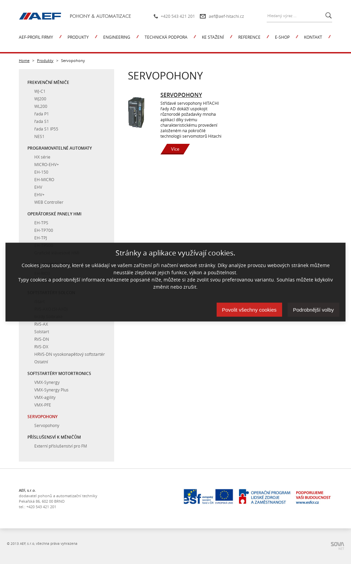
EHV (38, 187)
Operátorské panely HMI (54, 214)
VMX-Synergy (47, 382)
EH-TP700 (43, 230)
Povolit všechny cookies (249, 310)
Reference (249, 37)
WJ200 (40, 98)
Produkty (78, 37)
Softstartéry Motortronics (59, 373)
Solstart (41, 331)
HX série (42, 157)
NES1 (39, 136)
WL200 (40, 106)
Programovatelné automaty (59, 148)
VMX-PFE (42, 405)
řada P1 (41, 113)
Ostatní (41, 361)
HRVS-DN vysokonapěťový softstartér (69, 354)
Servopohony (42, 416)
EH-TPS (41, 222)
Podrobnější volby (313, 310)
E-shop (282, 37)
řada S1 (41, 121)
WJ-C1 (40, 91)
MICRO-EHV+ (46, 164)
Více (175, 149)
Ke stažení (213, 37)
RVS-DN (41, 339)
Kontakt (313, 37)
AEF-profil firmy (36, 37)
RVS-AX (41, 324)
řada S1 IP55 (46, 128)
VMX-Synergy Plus (51, 389)
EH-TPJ (40, 237)
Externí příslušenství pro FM (60, 446)
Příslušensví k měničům (54, 437)
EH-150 (41, 172)
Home (24, 60)
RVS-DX (41, 346)
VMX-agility (45, 397)
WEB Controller (48, 202)
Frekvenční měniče (48, 82)
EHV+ (39, 194)
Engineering (116, 37)
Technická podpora (166, 37)
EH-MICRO (44, 179)
